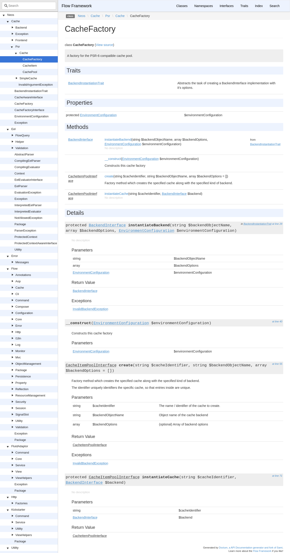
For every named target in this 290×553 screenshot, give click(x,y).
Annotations (23, 275)
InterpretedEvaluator (27, 211)
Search (275, 6)
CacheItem (30, 65)
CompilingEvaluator (27, 167)
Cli (17, 294)
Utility (18, 249)
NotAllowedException (28, 218)
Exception (21, 34)
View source (104, 45)
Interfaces (226, 6)
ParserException (25, 230)
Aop (18, 281)
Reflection (22, 389)
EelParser (20, 186)
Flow (14, 268)
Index (259, 6)
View (18, 471)
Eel (13, 129)
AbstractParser (24, 154)
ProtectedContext (25, 237)
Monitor (20, 351)
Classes (182, 6)
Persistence (23, 376)
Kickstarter (18, 509)
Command (22, 300)
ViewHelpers (23, 478)
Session (20, 408)
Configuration (24, 313)
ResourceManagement (30, 395)
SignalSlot (22, 414)
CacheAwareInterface (28, 97)
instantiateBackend (118, 139)
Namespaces (203, 6)
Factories (21, 503)
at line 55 (277, 363)
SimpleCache (28, 78)
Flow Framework (77, 6)
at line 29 (277, 223)
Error (14, 256)
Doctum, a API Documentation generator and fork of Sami (251, 547)
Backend (21, 27)
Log (17, 344)
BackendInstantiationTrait (31, 91)
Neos (10, 15)
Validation (21, 148)
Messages (22, 262)
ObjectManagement (28, 363)
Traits (244, 6)
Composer (22, 306)
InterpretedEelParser (28, 205)
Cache (15, 21)
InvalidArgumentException (36, 84)
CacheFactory (32, 59)
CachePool (30, 72)
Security (20, 401)
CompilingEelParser (27, 160)
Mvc (18, 357)
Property (21, 382)
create (109, 176)
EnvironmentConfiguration (31, 116)
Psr (17, 46)
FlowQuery (22, 135)
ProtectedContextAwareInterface (35, 243)
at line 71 (277, 475)
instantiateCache (116, 194)
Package (20, 224)
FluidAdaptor (19, 446)
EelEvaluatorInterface (28, 179)
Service (20, 465)
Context (19, 173)
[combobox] (29, 6)
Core (18, 319)
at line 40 (277, 321)
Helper (19, 141)
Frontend (21, 40)
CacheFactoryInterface (29, 110)
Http (18, 332)
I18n (18, 338)
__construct (113, 159)
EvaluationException (27, 192)
